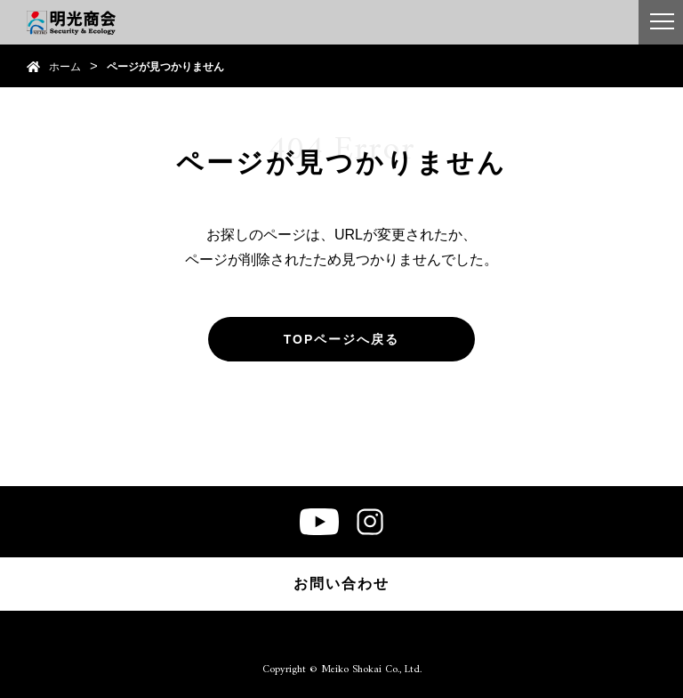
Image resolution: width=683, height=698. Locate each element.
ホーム (65, 66)
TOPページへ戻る (342, 339)
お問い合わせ (341, 583)
